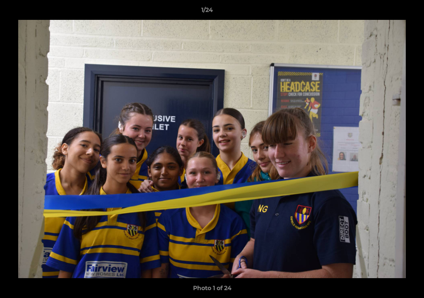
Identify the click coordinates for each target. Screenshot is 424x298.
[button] (389, 12)
